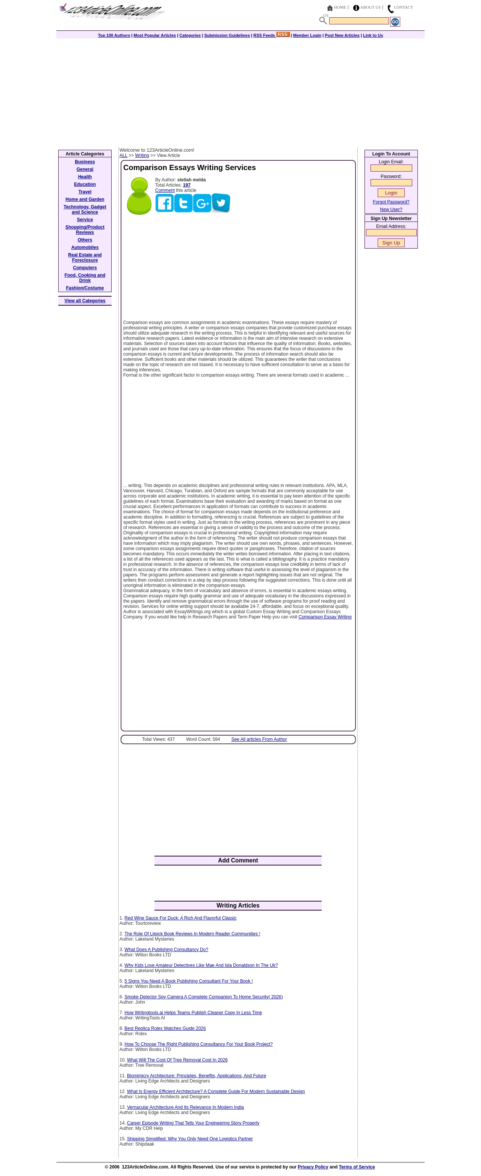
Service (85, 219)
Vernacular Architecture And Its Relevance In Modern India (185, 1107)
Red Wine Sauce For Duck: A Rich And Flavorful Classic (180, 918)
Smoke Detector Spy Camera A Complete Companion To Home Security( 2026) (203, 997)
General (85, 169)
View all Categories (85, 300)
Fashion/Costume (85, 288)
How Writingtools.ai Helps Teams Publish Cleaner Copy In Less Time (193, 1012)
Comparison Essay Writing (324, 617)
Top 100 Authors (114, 35)
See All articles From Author (259, 739)
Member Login (307, 35)
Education (85, 184)
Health (85, 176)
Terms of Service (357, 1167)
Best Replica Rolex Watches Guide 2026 (165, 1028)
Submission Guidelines (227, 35)
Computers (85, 267)
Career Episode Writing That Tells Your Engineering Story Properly (193, 1123)
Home (340, 7)
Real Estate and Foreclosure (84, 257)
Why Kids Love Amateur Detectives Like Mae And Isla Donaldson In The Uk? (201, 965)
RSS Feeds (271, 35)
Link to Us (373, 35)
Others (85, 240)
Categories (190, 35)
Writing (142, 155)
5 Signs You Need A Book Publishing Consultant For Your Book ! (188, 981)
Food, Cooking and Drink (85, 278)
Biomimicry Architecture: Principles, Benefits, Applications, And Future (196, 1075)
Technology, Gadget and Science (85, 209)
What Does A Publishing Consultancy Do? (166, 949)
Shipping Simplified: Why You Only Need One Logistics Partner (190, 1138)
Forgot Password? (391, 202)
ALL (123, 155)
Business (85, 161)
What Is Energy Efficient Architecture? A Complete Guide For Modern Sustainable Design (216, 1091)
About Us (370, 7)
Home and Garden (84, 199)
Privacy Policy (313, 1167)
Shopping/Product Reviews (84, 230)
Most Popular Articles (154, 35)
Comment (165, 190)
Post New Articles (342, 35)
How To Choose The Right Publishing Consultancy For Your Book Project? (198, 1044)
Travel (85, 191)
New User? (391, 209)
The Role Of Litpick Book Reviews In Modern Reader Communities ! (192, 933)
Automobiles (85, 247)
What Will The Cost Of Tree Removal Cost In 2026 (177, 1060)
